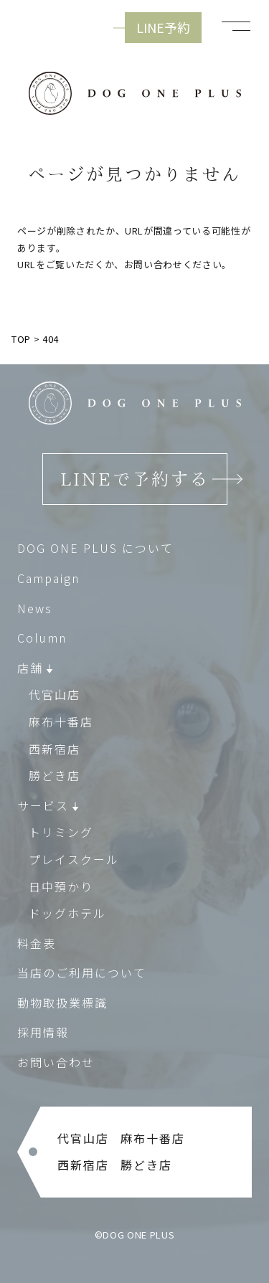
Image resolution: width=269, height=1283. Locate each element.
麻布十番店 (61, 721)
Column (42, 637)
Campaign (48, 578)
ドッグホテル (67, 913)
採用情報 (43, 1032)
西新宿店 (54, 748)
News (34, 608)
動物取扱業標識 (62, 1002)
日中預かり (61, 885)
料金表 (36, 943)
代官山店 (54, 694)
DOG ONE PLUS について (95, 548)
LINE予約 (163, 27)
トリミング (61, 832)
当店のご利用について (81, 972)
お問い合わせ (56, 1062)
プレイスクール (74, 859)
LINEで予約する (134, 479)
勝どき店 (54, 775)
